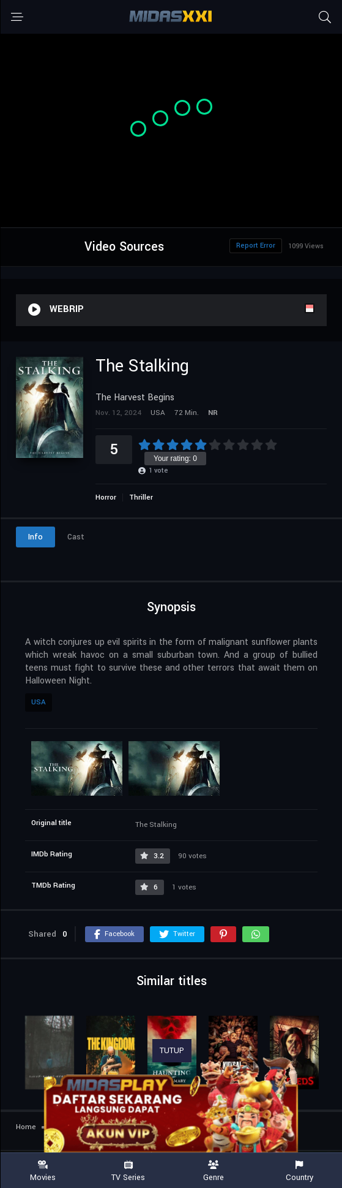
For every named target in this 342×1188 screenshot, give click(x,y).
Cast (75, 537)
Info (35, 537)
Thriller (141, 497)
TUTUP (172, 1050)
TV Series (128, 1171)
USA (38, 702)
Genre (214, 1171)
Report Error (255, 245)
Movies (43, 1171)
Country (299, 1171)
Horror (105, 497)
